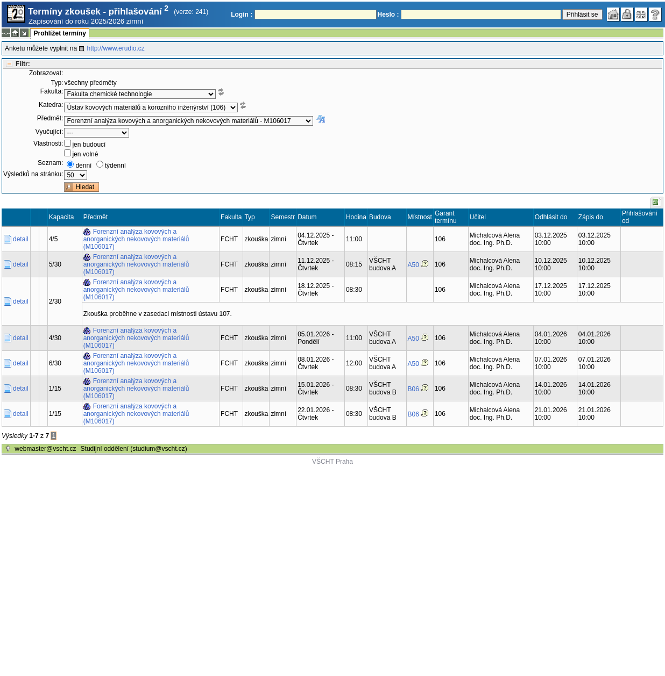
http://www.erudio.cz (115, 48)
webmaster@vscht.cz (45, 448)
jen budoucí (88, 144)
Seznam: (50, 163)
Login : (241, 14)
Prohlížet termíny (59, 33)
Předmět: (50, 118)
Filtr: (23, 64)
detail (21, 239)
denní (83, 165)
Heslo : (388, 14)
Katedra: (51, 105)
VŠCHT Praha (332, 461)
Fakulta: (51, 91)
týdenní (115, 165)
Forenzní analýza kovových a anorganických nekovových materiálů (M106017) (136, 239)
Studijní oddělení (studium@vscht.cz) (134, 448)
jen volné (85, 154)
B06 (413, 389)
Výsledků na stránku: (33, 174)
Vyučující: (49, 131)
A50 (413, 265)
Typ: (57, 83)
